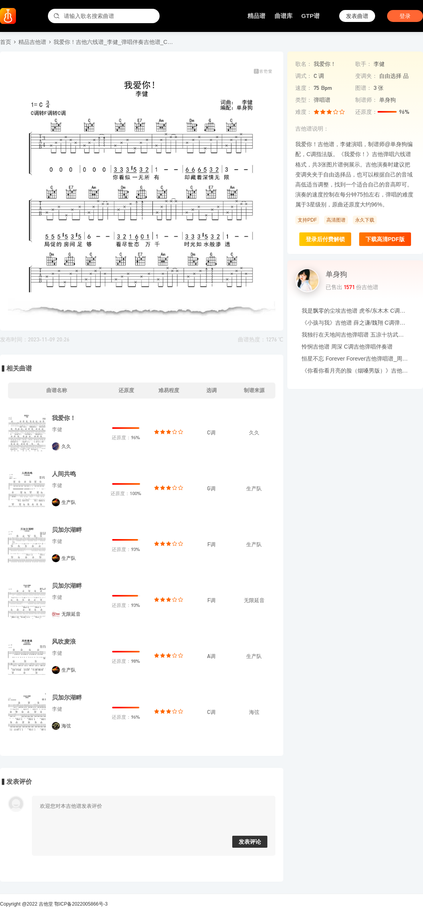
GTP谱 (310, 15)
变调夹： (366, 76)
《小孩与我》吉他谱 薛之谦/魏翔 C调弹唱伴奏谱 (355, 322)
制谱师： (366, 100)
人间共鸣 (64, 473)
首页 (5, 42)
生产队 (68, 502)
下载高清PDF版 (385, 239)
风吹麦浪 (64, 641)
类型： (303, 100)
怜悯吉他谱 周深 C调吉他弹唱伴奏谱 (347, 346)
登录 (405, 16)
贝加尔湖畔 (67, 529)
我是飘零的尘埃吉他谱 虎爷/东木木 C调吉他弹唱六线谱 (355, 310)
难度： (303, 112)
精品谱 (256, 15)
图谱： (363, 88)
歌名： (303, 64)
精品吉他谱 (32, 42)
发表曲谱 (357, 16)
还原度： (366, 112)
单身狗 (336, 274)
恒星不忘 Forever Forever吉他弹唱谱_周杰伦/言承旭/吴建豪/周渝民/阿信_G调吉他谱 (355, 358)
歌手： (363, 64)
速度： (303, 88)
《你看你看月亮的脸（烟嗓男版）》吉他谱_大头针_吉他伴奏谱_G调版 (355, 370)
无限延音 (71, 614)
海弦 (66, 726)
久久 (66, 446)
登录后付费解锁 (325, 239)
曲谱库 (284, 15)
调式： (303, 76)
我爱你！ (64, 417)
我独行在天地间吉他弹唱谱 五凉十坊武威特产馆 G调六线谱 (355, 334)
